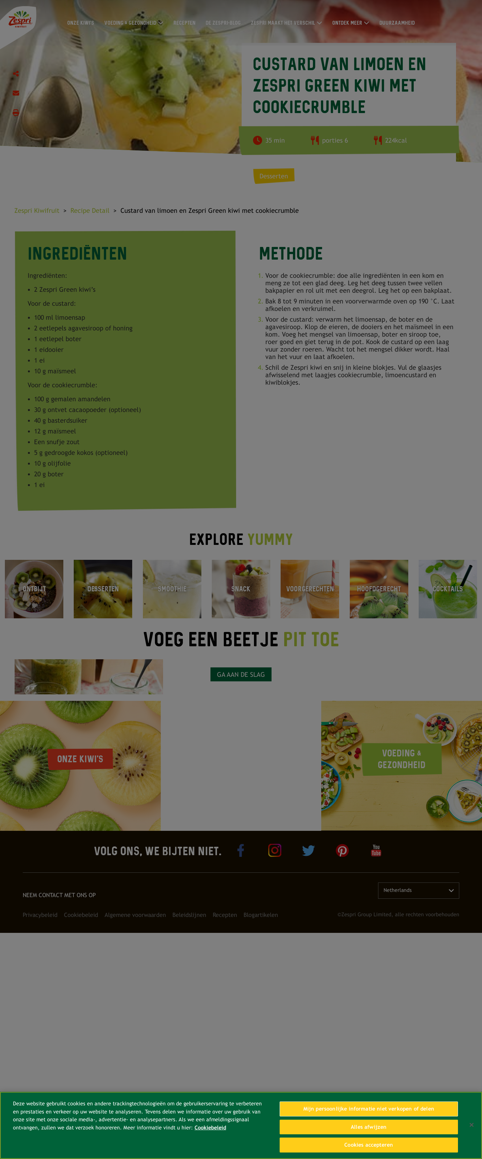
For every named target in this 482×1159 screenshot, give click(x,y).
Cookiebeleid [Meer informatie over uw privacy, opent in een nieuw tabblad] (210, 1128)
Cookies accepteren (368, 1145)
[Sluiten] (471, 1125)
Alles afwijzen (369, 1127)
